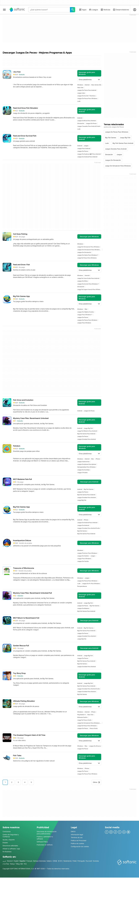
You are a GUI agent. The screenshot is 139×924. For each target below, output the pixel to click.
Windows (80, 85)
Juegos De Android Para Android (87, 157)
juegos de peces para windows (87, 98)
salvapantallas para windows (86, 467)
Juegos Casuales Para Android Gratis (88, 126)
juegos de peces (91, 123)
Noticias (105, 9)
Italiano (49, 861)
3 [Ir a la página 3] (18, 782)
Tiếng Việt (19, 864)
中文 (25, 864)
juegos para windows (84, 323)
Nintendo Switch (82, 717)
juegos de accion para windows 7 (88, 284)
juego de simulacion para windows (88, 247)
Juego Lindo (81, 93)
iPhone (98, 459)
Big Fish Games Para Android (86, 433)
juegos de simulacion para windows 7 (89, 249)
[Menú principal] (4, 9)
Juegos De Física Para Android (86, 90)
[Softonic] (17, 9)
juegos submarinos (83, 461)
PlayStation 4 (81, 714)
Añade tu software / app (11, 849)
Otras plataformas (89, 79)
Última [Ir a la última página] (96, 782)
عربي (4, 861)
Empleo (5, 843)
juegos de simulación (84, 252)
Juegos (93, 9)
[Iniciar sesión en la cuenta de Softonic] (134, 9)
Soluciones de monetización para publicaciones (46, 833)
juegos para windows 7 (84, 314)
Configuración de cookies (80, 846)
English (16, 861)
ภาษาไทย (6, 864)
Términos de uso (76, 837)
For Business (7, 852)
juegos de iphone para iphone (86, 464)
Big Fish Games (88, 489)
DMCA (73, 831)
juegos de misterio (83, 608)
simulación (80, 123)
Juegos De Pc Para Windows (91, 583)
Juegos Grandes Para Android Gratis (88, 528)
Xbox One (80, 87)
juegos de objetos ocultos (85, 312)
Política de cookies (77, 843)
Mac (86, 309)
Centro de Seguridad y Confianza (11, 836)
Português (81, 861)
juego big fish (88, 428)
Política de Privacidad (78, 840)
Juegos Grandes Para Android (86, 439)
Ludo (78, 101)
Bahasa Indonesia (39, 861)
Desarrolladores (121, 9)
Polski (75, 861)
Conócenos (7, 831)
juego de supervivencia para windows (89, 289)
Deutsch (10, 861)
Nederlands (67, 861)
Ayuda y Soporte (9, 840)
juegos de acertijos (83, 470)
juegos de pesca (82, 728)
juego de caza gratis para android (88, 278)
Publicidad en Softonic (45, 845)
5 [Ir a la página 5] (31, 782)
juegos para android (83, 148)
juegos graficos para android (86, 120)
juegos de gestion (83, 556)
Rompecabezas (82, 586)
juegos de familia (83, 561)
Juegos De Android (83, 525)
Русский (89, 861)
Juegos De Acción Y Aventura (86, 96)
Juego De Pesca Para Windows (87, 258)
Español (23, 861)
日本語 (55, 861)
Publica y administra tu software (45, 838)
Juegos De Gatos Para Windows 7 (87, 255)
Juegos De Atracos (95, 746)
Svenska (96, 861)
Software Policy (42, 842)
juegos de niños (82, 281)
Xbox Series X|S (96, 85)
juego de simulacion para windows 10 (89, 723)
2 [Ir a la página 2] (11, 782)
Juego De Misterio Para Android (87, 431)
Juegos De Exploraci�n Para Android (89, 154)
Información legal (77, 834)
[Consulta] (49, 9)
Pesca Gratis (94, 728)
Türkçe (12, 864)
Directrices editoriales (10, 846)
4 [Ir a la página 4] (24, 782)
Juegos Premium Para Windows (87, 553)
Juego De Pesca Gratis (84, 720)
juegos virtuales (82, 472)
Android (87, 85)
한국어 (60, 861)
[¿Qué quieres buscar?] (72, 9)
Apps (82, 9)
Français (29, 861)
